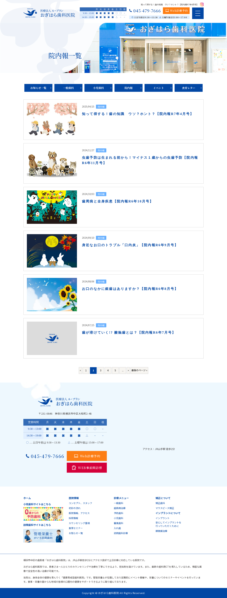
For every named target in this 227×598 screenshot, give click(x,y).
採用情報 (73, 518)
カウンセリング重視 (79, 523)
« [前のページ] (80, 370)
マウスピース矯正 (165, 508)
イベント (158, 88)
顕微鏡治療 (161, 531)
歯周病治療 (120, 508)
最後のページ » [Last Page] (139, 370)
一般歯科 (68, 88)
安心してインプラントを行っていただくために (168, 524)
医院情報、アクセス (79, 513)
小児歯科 (98, 88)
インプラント (163, 518)
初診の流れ (74, 508)
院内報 (129, 88)
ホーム (27, 498)
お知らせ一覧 (38, 88)
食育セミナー (76, 528)
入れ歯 (117, 528)
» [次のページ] (128, 370)
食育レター (188, 88)
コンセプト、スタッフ (80, 503)
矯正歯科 (160, 503)
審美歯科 (118, 523)
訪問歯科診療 (121, 533)
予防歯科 (118, 513)
